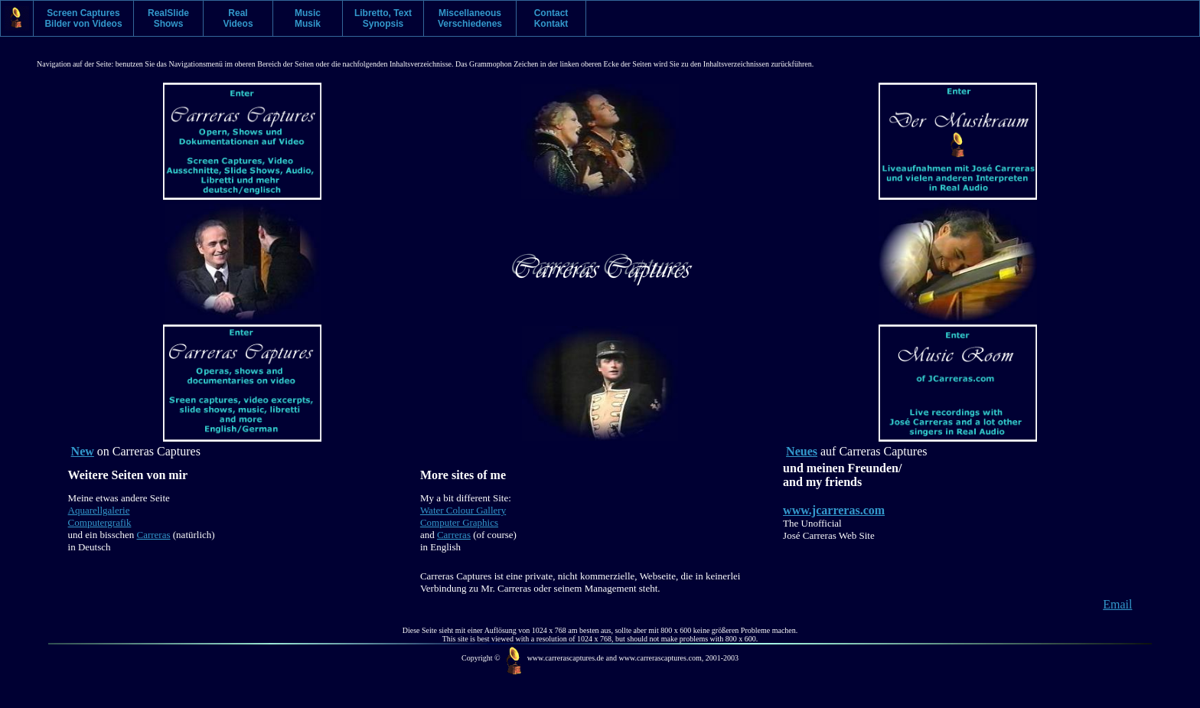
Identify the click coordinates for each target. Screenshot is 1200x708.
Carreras (154, 534)
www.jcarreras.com (834, 510)
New (82, 451)
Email (1117, 604)
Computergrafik (100, 522)
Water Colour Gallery (463, 510)
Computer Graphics (459, 522)
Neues (801, 451)
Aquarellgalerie (99, 510)
